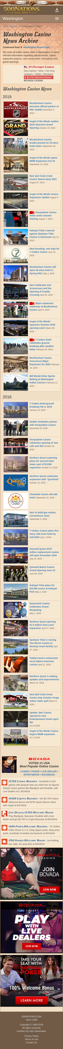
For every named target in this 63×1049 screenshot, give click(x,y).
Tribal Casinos (10, 26)
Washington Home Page (34, 47)
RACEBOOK (48, 774)
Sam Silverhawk (37, 1031)
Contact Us (31, 1042)
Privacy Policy (31, 1036)
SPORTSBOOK (32, 774)
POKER (35, 771)
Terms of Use (31, 1039)
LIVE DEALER (49, 771)
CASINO (24, 771)
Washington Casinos (31, 26)
